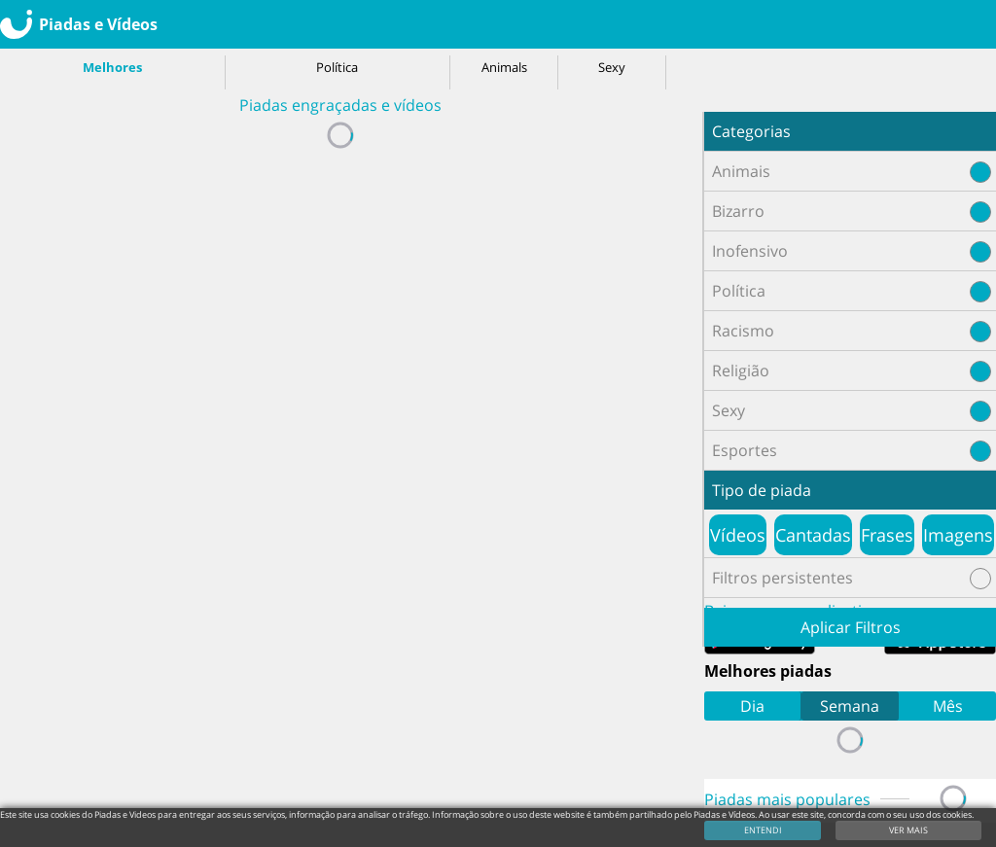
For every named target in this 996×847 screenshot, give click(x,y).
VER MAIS (908, 830)
